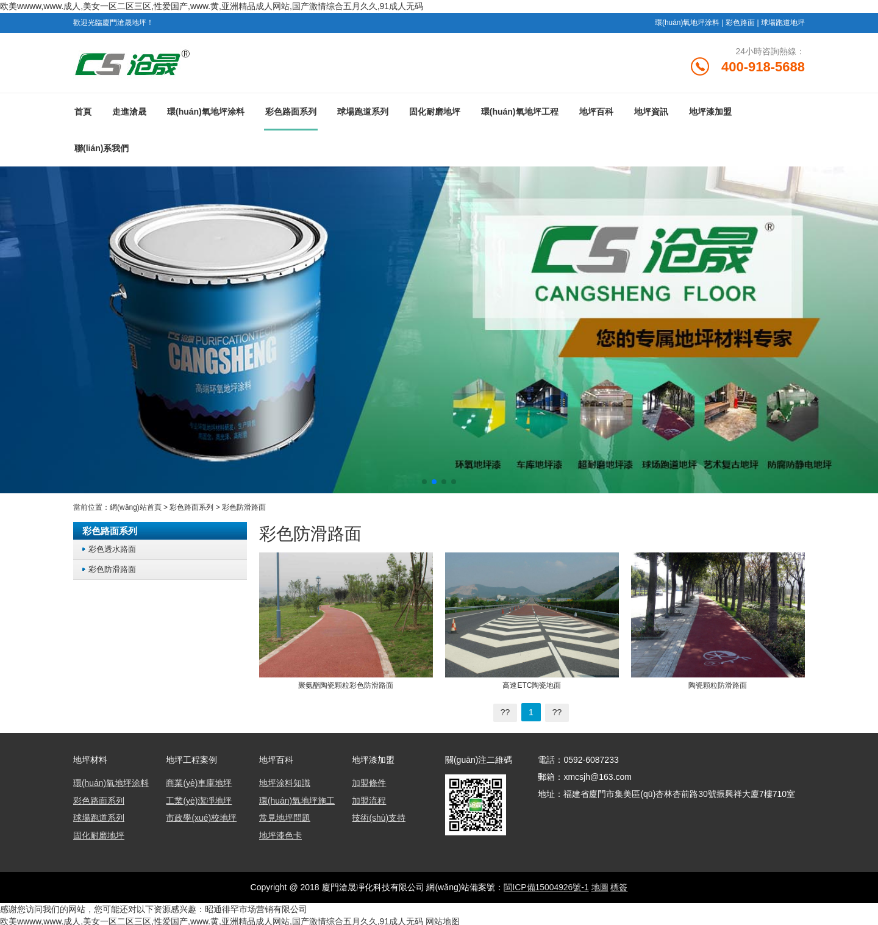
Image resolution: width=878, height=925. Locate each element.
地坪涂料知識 (284, 783)
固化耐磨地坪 (434, 111)
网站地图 (443, 919)
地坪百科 (596, 111)
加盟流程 (369, 800)
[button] (424, 481)
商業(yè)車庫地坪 (199, 783)
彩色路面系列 (290, 111)
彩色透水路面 (112, 549)
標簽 (619, 885)
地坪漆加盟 (710, 111)
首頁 (82, 111)
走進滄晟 (129, 111)
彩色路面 (740, 22)
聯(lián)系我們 (101, 148)
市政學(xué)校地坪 (201, 817)
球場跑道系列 (362, 111)
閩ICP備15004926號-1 (546, 885)
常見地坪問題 (284, 817)
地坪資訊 (651, 111)
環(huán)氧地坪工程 (520, 111)
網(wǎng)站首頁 (136, 507)
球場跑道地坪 (783, 22)
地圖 (600, 885)
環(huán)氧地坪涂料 (687, 22)
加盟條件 (369, 783)
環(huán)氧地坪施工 (297, 800)
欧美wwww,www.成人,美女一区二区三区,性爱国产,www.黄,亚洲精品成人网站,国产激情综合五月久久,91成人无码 (212, 6)
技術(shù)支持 (378, 817)
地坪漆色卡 (280, 834)
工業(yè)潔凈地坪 (199, 800)
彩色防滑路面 (244, 507)
